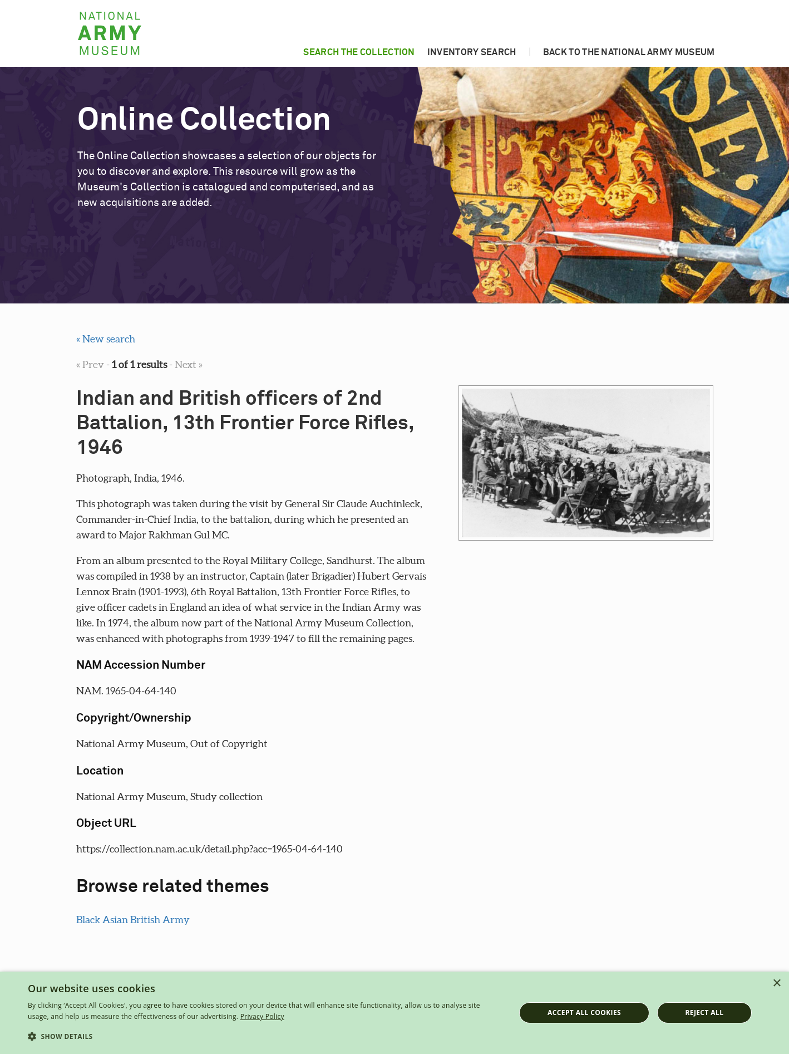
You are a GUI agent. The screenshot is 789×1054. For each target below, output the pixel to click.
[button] (264, 1037)
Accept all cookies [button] (584, 1012)
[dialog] (394, 1013)
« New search (105, 339)
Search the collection (359, 52)
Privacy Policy (262, 1016)
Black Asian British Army (133, 919)
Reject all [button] (704, 1012)
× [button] (776, 983)
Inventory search (471, 52)
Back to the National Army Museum (629, 52)
